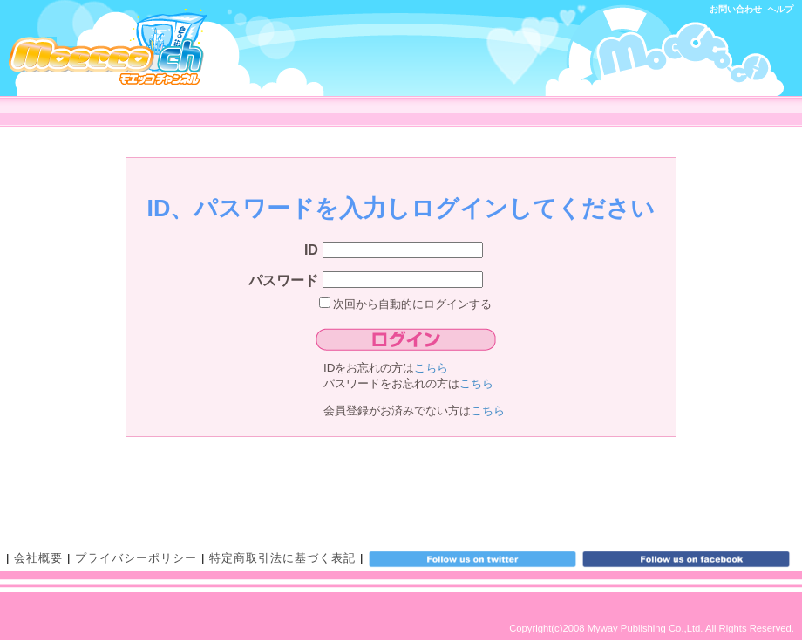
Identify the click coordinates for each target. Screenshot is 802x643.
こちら (431, 367)
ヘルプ (780, 9)
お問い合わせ (736, 9)
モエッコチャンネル (108, 47)
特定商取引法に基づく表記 (282, 557)
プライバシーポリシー (136, 557)
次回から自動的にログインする (406, 304)
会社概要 (38, 557)
